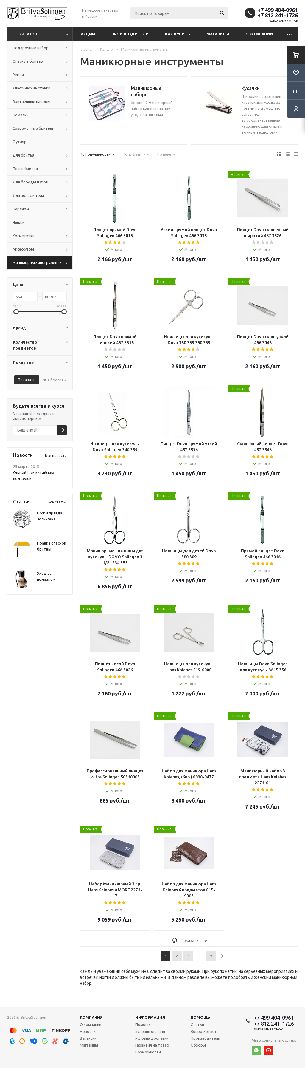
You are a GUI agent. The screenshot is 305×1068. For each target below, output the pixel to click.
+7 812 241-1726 (278, 15)
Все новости (56, 456)
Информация (150, 1017)
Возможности (148, 1052)
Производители (130, 34)
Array (115, 198)
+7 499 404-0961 (278, 10)
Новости (88, 1031)
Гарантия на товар (152, 1045)
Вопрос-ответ (204, 1031)
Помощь (200, 1017)
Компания (91, 1017)
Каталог (28, 34)
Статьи (197, 1024)
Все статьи (57, 502)
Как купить (177, 34)
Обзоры (198, 1045)
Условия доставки (152, 1038)
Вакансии (88, 1038)
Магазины (217, 34)
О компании (259, 34)
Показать (26, 380)
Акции (88, 34)
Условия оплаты (150, 1031)
